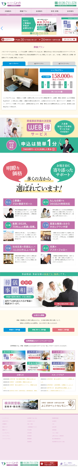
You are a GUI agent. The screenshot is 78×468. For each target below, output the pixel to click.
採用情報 (54, 430)
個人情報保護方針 (56, 439)
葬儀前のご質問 (14, 330)
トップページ (5, 418)
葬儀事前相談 (55, 418)
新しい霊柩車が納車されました (56, 391)
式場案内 (4, 424)
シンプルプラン (6, 433)
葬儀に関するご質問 (39, 330)
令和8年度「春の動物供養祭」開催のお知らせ (22, 379)
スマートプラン (6, 436)
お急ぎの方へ (5, 421)
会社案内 (54, 421)
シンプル (14, 63)
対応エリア (5, 427)
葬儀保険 (29, 439)
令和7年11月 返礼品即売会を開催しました (59, 388)
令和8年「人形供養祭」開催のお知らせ (20, 382)
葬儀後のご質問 (63, 330)
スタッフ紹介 (55, 433)
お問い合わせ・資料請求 (58, 436)
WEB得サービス (31, 421)
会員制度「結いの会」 (32, 418)
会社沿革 (54, 427)
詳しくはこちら (57, 92)
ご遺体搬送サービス (32, 427)
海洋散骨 (29, 436)
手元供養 (29, 430)
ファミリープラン (6, 439)
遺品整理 (29, 442)
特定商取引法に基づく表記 (58, 442)
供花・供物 (30, 424)
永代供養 (29, 433)
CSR (53, 424)
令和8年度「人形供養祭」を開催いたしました (60, 385)
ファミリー (64, 63)
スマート (39, 63)
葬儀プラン (5, 430)
